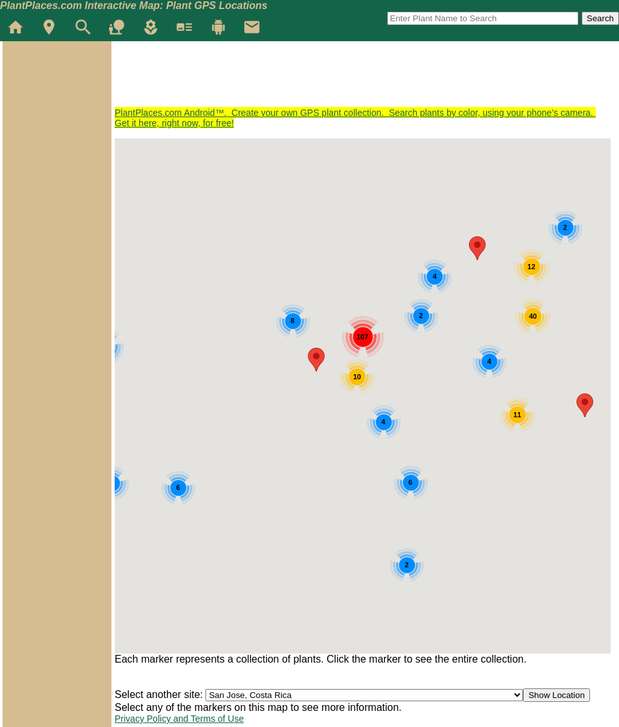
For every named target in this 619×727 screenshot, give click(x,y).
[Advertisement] (349, 79)
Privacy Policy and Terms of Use (179, 718)
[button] (584, 405)
